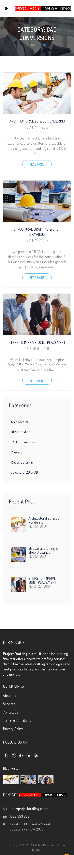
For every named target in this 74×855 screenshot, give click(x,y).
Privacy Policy (13, 729)
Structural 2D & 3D (24, 472)
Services (9, 704)
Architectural (20, 422)
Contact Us (10, 712)
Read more (37, 164)
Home (31, 44)
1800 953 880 (19, 816)
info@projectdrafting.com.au (30, 808)
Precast (16, 452)
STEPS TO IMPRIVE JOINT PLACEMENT (37, 342)
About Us (9, 695)
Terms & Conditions (17, 720)
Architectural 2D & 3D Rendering (37, 121)
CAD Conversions (23, 442)
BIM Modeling (20, 432)
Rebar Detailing (22, 462)
